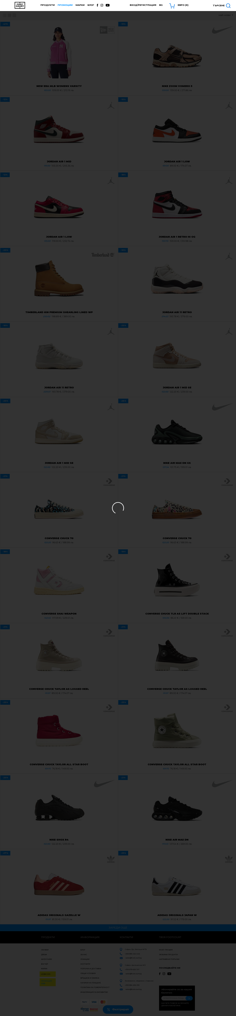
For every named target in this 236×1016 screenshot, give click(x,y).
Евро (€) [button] (183, 5)
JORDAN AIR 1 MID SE (177, 387)
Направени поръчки (169, 959)
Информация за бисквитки (94, 992)
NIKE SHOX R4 (59, 839)
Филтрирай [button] (118, 1009)
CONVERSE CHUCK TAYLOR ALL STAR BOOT (59, 764)
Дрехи (44, 955)
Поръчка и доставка (91, 969)
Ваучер (44, 964)
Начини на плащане (91, 983)
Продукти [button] (47, 5)
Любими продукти (168, 955)
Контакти (85, 964)
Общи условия (88, 973)
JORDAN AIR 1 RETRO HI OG (177, 236)
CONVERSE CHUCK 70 (59, 538)
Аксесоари (46, 959)
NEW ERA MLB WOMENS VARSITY (59, 86)
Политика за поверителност (95, 987)
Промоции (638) (46, 982)
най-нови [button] (225, 15)
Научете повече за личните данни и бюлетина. (175, 1004)
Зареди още (118, 927)
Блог (91, 5)
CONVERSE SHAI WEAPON (59, 613)
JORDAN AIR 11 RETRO (177, 312)
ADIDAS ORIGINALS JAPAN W (177, 915)
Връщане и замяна (90, 978)
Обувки (45, 950)
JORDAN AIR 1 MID (59, 161)
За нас (84, 955)
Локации (85, 959)
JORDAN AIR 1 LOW (177, 161)
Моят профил (166, 950)
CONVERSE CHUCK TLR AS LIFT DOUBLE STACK (177, 613)
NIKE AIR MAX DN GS (177, 463)
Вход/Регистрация (143, 5)
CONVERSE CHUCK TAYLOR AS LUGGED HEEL (59, 689)
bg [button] (161, 5)
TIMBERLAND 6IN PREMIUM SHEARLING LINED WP (59, 312)
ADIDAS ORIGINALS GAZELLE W (59, 915)
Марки (80, 5)
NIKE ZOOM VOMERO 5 (177, 86)
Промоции (65, 5)
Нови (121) (45, 974)
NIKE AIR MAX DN (177, 839)
